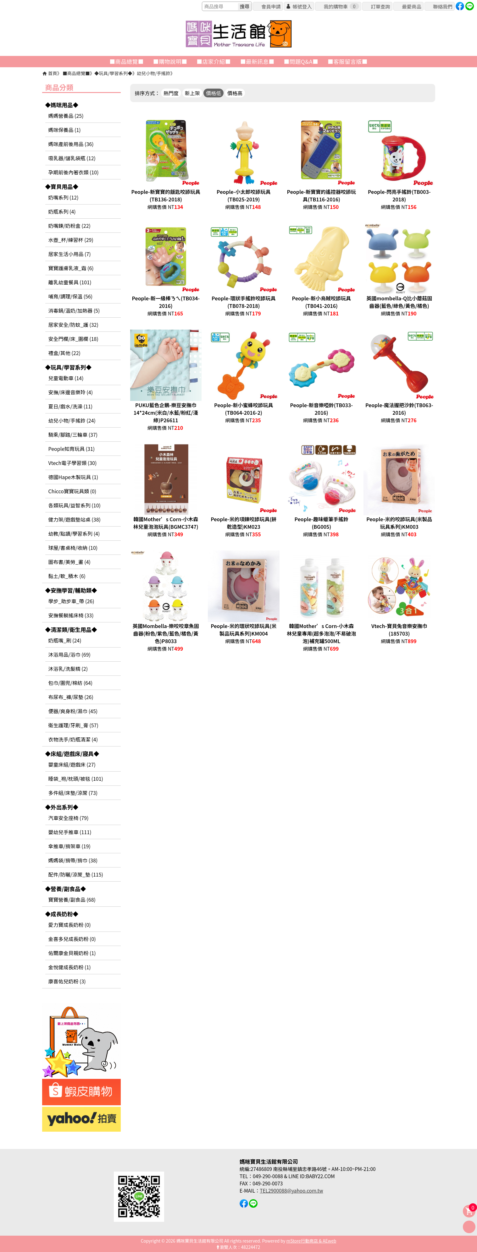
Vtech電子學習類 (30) (72, 463)
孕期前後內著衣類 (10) (73, 172)
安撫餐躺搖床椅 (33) (71, 615)
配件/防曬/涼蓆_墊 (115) (75, 874)
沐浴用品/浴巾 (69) (69, 654)
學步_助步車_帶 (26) (71, 601)
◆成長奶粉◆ (62, 914)
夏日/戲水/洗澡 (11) (70, 406)
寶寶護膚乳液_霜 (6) (71, 268)
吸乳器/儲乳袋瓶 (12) (72, 158)
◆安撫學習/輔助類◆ (71, 590)
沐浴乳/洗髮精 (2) (68, 668)
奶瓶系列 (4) (62, 211)
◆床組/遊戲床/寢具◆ (72, 753)
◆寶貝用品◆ (62, 186)
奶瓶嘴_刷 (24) (64, 640)
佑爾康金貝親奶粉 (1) (72, 953)
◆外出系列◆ (62, 807)
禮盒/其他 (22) (64, 353)
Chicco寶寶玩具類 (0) (72, 491)
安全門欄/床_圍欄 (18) (73, 338)
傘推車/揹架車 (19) (69, 846)
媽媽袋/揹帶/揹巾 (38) (73, 860)
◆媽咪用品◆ (62, 105)
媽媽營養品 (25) (66, 115)
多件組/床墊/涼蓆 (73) (73, 792)
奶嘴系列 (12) (63, 197)
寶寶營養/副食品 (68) (72, 899)
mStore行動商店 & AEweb (311, 1241)
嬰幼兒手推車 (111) (70, 832)
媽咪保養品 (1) (64, 130)
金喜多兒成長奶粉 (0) (72, 939)
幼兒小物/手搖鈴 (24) (72, 420)
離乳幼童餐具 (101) (70, 282)
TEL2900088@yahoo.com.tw (291, 1190)
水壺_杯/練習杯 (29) (70, 239)
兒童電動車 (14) (66, 378)
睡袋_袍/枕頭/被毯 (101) (75, 778)
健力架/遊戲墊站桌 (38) (74, 519)
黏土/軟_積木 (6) (67, 576)
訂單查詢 (380, 6)
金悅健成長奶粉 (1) (69, 967)
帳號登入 (302, 6)
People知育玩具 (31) (71, 448)
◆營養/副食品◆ (65, 889)
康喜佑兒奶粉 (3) (67, 981)
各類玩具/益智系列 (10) (74, 505)
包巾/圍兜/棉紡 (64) (70, 682)
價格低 (213, 93)
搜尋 (244, 6)
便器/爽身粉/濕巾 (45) (73, 711)
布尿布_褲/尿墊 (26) (70, 697)
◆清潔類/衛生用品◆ (71, 629)
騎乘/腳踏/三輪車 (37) (73, 434)
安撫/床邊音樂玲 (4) (70, 392)
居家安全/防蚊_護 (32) (73, 324)
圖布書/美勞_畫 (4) (69, 562)
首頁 (52, 73)
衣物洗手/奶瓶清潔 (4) (73, 739)
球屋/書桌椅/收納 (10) (73, 547)
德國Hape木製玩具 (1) (73, 477)
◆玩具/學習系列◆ (113, 73)
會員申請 (270, 6)
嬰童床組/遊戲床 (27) (72, 764)
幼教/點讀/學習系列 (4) (74, 533)
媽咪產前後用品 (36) (71, 144)
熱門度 (171, 93)
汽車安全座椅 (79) (68, 818)
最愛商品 (411, 6)
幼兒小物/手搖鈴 (153, 73)
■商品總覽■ (76, 73)
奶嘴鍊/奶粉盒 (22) (69, 225)
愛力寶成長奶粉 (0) (69, 924)
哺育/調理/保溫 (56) (70, 296)
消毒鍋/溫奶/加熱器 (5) (74, 310)
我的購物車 (341, 6)
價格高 (234, 93)
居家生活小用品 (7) (69, 254)
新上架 (192, 93)
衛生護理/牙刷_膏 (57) (73, 725)
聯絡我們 (442, 6)
